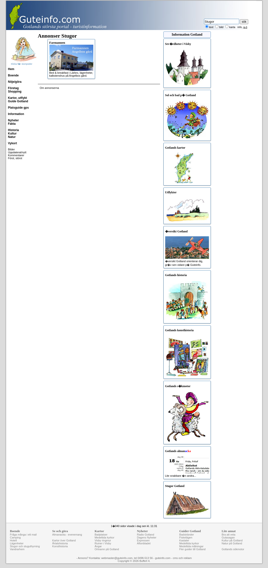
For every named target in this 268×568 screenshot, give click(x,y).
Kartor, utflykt (17, 98)
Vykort (12, 143)
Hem (11, 69)
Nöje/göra (14, 81)
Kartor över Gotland (64, 540)
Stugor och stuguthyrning (25, 546)
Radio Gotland (145, 534)
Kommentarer (16, 155)
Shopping (14, 91)
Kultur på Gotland (232, 540)
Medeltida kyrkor (104, 537)
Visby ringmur (103, 540)
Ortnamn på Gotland (107, 549)
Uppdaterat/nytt (17, 152)
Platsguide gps (18, 107)
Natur (12, 137)
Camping (15, 537)
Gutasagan (228, 537)
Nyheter (13, 120)
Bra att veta (228, 534)
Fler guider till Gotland (192, 549)
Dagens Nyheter (146, 537)
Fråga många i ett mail (23, 534)
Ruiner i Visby (103, 543)
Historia (13, 130)
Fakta (12, 123)
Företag (13, 88)
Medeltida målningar (191, 546)
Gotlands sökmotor (233, 549)
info (239, 27)
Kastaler (184, 540)
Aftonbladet (143, 543)
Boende (13, 75)
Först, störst (15, 158)
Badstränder (186, 534)
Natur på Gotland (232, 543)
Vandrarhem (17, 549)
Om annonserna (49, 87)
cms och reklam (182, 558)
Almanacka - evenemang (67, 534)
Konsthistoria (60, 546)
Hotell (13, 540)
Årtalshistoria (60, 543)
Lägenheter (17, 543)
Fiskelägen (185, 537)
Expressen (143, 540)
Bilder (11, 149)
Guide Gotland (18, 101)
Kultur (12, 133)
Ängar (98, 546)
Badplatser (101, 534)
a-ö (245, 27)
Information (16, 114)
